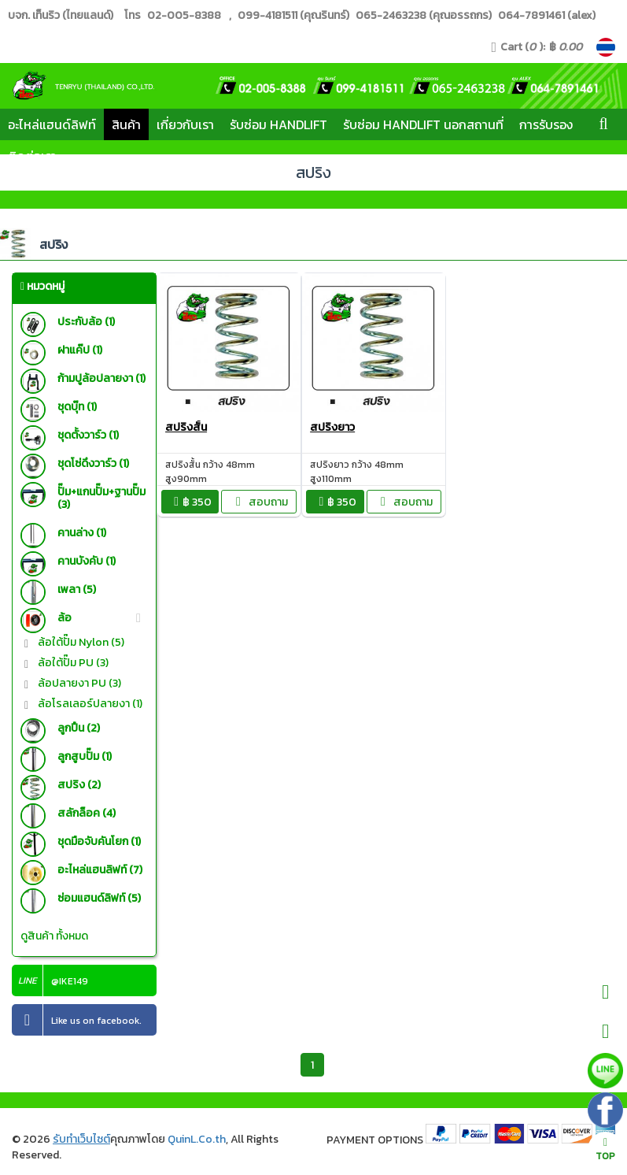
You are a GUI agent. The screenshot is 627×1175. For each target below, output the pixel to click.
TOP (605, 1150)
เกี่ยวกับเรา (185, 124)
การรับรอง (546, 124)
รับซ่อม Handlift (278, 124)
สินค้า (126, 124)
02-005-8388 (184, 15)
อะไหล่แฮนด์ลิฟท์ (52, 124)
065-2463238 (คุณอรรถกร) (422, 15)
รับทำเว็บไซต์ (81, 1139)
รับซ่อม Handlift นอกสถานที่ (423, 124)
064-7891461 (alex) (546, 15)
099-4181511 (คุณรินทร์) (293, 15)
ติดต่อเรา (32, 155)
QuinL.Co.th (197, 1139)
